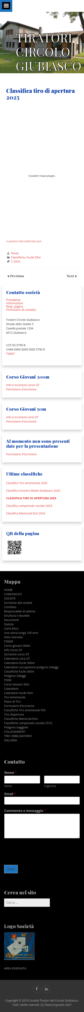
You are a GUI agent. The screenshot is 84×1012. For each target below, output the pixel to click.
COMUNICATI (13, 594)
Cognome (50, 786)
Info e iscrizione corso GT (22, 385)
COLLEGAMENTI (14, 732)
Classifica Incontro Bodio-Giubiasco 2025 (33, 490)
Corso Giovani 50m (16, 684)
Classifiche (18, 257)
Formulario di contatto (21, 310)
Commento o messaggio (25, 811)
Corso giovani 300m (17, 646)
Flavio (15, 253)
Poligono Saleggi (15, 676)
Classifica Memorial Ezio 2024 (25, 513)
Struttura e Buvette (17, 616)
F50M (7, 680)
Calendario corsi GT (17, 658)
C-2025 (15, 261)
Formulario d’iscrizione (19, 706)
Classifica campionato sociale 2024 (29, 505)
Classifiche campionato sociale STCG (28, 723)
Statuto (9, 624)
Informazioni (14, 303)
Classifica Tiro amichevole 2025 (26, 483)
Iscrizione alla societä (18, 603)
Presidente (13, 300)
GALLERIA (10, 740)
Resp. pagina (14, 306)
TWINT (10, 354)
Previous (17, 276)
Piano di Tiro (12, 701)
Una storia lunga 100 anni (21, 633)
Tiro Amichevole (14, 697)
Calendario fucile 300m (19, 663)
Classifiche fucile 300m (19, 671)
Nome (10, 773)
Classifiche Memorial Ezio (21, 719)
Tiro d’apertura (14, 714)
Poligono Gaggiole (16, 727)
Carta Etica (11, 628)
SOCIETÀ (10, 598)
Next (71, 276)
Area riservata (13, 637)
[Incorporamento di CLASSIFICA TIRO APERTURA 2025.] (42, 176)
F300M (8, 641)
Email (10, 794)
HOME (8, 590)
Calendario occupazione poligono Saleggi (31, 667)
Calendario (11, 689)
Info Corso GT (13, 650)
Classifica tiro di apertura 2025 (31, 498)
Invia (11, 869)
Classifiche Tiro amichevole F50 (24, 710)
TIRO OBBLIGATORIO (18, 736)
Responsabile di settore (19, 611)
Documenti (11, 620)
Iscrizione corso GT (16, 654)
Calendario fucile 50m (18, 693)
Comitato (10, 607)
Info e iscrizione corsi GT (22, 417)
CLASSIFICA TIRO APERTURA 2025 (23, 241)
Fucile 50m (33, 257)
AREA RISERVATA (15, 968)
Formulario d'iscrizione (21, 389)
